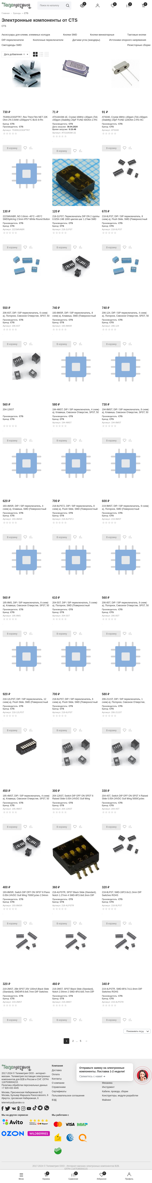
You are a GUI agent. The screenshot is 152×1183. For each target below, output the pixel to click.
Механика (107, 1083)
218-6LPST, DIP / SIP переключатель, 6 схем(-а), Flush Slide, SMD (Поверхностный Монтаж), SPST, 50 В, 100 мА (75, 702)
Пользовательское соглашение (68, 1095)
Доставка (57, 1070)
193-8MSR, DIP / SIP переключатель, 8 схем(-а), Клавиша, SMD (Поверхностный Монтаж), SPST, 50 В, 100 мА (74, 316)
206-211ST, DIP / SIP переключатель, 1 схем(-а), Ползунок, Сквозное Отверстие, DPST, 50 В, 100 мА (123, 702)
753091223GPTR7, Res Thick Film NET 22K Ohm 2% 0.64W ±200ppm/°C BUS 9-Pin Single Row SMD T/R (25, 120)
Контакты (57, 1078)
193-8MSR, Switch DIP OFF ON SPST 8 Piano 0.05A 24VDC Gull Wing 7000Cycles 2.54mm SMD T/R (26, 895)
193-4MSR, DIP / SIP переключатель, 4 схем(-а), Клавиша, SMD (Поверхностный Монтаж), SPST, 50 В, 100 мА (24, 509)
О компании (58, 1083)
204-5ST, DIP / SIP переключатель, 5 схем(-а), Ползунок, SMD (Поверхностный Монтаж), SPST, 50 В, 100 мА (75, 605)
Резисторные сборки (138, 45)
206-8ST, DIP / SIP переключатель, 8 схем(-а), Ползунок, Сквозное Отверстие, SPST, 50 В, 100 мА (125, 605)
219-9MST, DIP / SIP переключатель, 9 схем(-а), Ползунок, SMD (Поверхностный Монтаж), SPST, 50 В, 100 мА (125, 509)
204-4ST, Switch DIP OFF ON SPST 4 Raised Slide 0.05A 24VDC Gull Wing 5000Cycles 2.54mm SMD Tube (125, 798)
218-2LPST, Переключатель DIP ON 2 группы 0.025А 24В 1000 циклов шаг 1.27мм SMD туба (76, 219)
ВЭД (54, 1100)
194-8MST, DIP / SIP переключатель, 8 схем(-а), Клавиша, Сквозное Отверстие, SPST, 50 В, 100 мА (125, 412)
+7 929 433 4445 (10, 1088)
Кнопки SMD (70, 34)
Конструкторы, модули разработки (120, 1095)
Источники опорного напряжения (127, 40)
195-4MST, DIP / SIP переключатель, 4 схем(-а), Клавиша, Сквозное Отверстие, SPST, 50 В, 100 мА (26, 798)
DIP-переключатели (13, 40)
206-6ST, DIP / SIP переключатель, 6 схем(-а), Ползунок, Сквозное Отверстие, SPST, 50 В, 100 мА (26, 316)
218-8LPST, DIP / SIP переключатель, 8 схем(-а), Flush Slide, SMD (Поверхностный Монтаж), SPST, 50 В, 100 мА (124, 219)
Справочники (59, 1087)
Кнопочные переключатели (48, 40)
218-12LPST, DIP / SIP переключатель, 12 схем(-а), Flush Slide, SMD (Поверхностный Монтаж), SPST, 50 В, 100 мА (25, 702)
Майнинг (106, 1100)
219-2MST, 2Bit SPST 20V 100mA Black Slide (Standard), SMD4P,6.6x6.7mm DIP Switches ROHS (26, 992)
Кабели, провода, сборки (115, 1091)
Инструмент (108, 1087)
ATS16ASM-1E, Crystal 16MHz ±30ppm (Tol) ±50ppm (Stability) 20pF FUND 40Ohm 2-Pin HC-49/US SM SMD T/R (74, 120)
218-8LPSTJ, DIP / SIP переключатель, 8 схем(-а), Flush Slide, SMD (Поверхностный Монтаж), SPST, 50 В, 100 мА (75, 509)
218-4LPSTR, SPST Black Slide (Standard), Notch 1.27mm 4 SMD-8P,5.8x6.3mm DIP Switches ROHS (74, 895)
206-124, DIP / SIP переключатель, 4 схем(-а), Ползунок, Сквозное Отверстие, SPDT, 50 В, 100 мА (125, 316)
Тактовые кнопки (136, 34)
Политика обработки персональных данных (24, 1085)
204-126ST (8, 409)
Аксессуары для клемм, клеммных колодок (26, 34)
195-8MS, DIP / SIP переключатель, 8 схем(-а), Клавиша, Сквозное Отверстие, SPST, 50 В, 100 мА (26, 605)
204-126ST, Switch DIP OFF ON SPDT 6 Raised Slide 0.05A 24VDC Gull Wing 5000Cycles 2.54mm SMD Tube (72, 798)
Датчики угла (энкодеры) (86, 40)
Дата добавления (14, 54)
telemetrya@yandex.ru (13, 1102)
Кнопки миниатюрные (102, 34)
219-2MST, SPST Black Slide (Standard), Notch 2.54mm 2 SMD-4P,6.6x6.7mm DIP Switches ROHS (73, 992)
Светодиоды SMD (12, 45)
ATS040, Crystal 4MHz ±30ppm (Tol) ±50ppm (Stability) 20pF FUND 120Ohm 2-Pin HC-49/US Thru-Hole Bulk (124, 120)
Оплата (55, 1074)
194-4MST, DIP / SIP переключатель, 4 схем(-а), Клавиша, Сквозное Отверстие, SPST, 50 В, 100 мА (76, 412)
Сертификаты (59, 1091)
